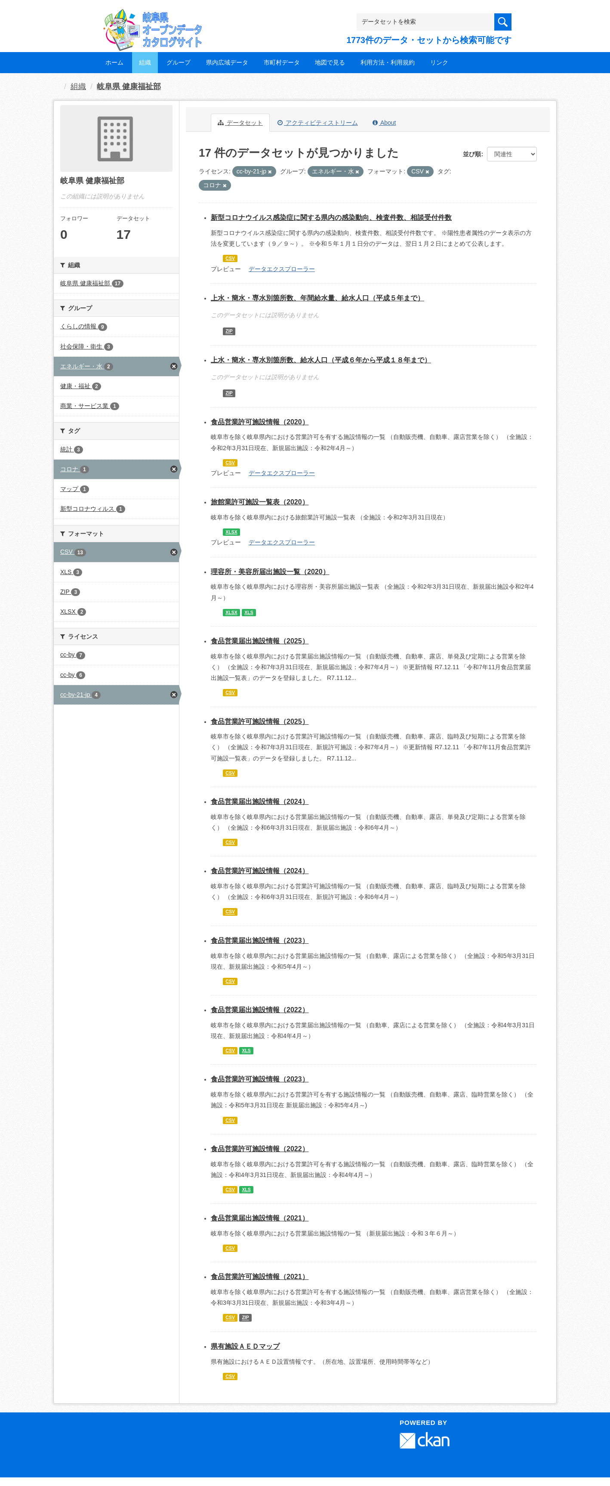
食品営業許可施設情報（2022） (260, 1148)
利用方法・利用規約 (387, 62)
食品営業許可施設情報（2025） (260, 721)
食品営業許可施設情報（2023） (260, 1079)
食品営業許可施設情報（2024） (260, 870)
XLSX (231, 531)
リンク (439, 62)
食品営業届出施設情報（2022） (260, 1009)
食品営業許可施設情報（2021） (260, 1276)
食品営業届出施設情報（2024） (260, 801)
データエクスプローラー (282, 269)
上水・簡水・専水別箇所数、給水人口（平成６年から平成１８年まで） (321, 360)
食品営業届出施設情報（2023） (260, 940)
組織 (145, 62)
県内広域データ (227, 62)
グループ (178, 62)
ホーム (114, 62)
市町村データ (282, 62)
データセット (240, 122)
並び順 (472, 154)
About (384, 122)
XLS (248, 612)
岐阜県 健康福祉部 (129, 86)
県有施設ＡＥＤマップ (245, 1346)
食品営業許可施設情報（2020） (260, 422)
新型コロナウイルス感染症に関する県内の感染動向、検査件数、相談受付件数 (331, 217)
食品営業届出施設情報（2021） (260, 1218)
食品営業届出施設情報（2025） (260, 641)
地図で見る (330, 62)
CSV (230, 258)
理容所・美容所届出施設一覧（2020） (270, 571)
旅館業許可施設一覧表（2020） (260, 502)
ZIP (228, 331)
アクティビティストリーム (317, 122)
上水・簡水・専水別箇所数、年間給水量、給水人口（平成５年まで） (317, 298)
